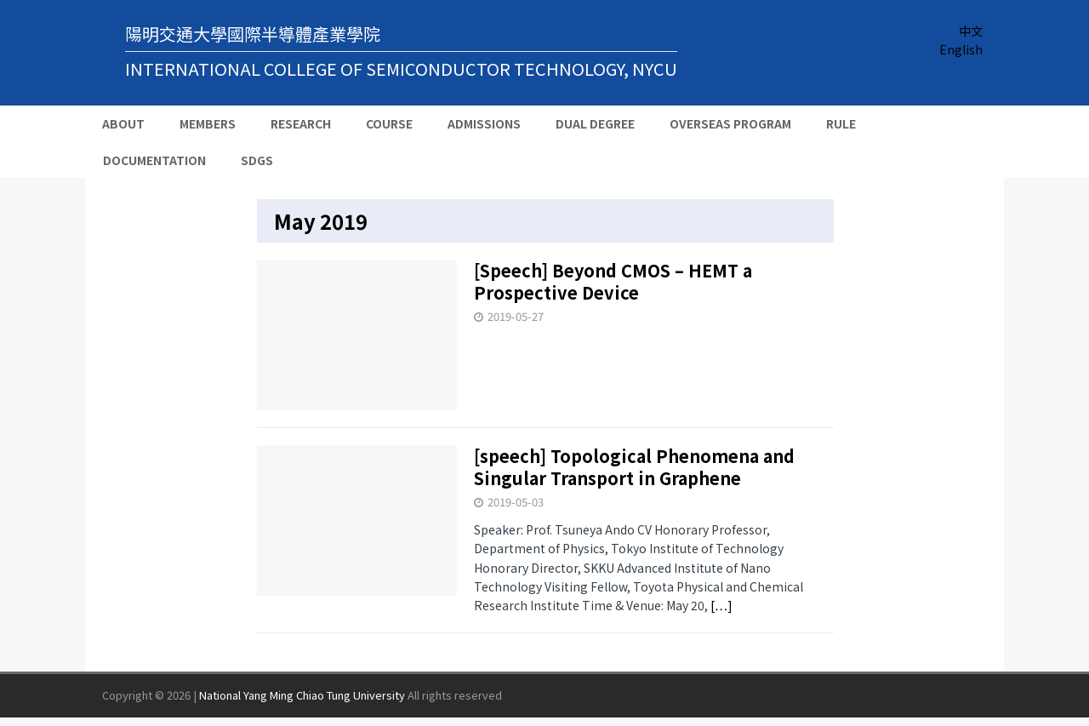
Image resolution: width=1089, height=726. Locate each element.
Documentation (154, 160)
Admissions (484, 123)
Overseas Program (730, 123)
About (123, 123)
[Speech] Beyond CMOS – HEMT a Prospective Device (613, 281)
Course (389, 123)
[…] (721, 605)
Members (208, 123)
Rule (841, 123)
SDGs (257, 160)
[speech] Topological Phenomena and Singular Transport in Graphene (634, 466)
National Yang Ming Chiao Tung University (302, 695)
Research (301, 123)
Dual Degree (595, 123)
